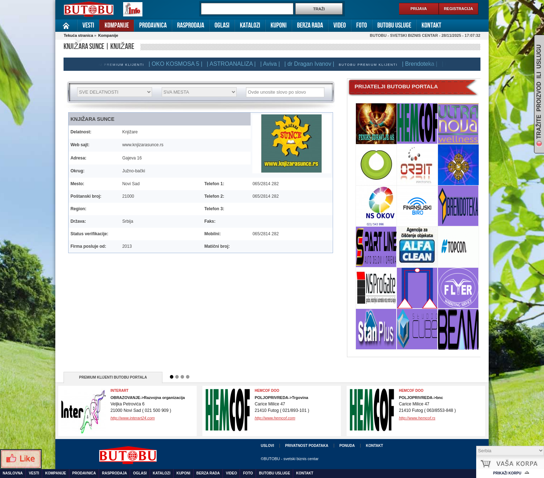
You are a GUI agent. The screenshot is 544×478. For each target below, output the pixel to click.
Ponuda (347, 446)
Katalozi (250, 25)
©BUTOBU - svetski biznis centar (289, 459)
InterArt (119, 391)
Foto (361, 25)
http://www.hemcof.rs (417, 418)
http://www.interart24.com (132, 418)
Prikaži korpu (507, 473)
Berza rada (310, 25)
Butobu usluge (394, 25)
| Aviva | (272, 64)
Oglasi (222, 25)
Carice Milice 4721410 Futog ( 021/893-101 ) (282, 404)
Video (339, 25)
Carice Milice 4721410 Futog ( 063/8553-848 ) (427, 404)
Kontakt (431, 25)
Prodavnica (153, 25)
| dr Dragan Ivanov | (311, 64)
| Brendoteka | (421, 64)
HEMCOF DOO (267, 391)
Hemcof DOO (411, 391)
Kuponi (279, 25)
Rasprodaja (190, 25)
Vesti (88, 25)
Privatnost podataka (306, 446)
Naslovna (66, 25)
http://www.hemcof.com (275, 418)
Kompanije (117, 25)
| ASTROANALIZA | (232, 64)
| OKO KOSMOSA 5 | (177, 64)
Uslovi (267, 446)
